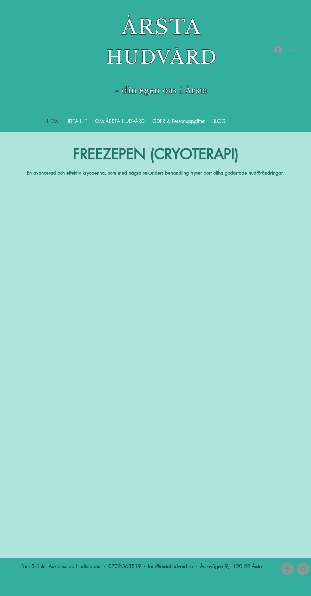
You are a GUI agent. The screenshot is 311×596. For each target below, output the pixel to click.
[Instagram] (303, 569)
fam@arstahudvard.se (170, 566)
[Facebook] (287, 569)
